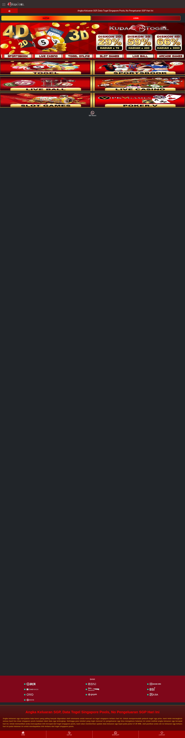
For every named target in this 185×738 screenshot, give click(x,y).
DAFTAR (46, 18)
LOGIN (135, 18)
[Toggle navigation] (4, 4)
